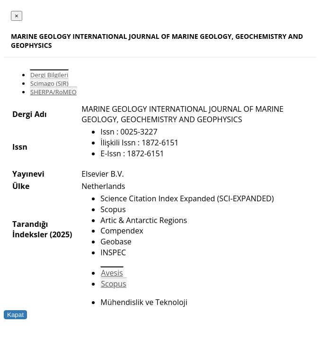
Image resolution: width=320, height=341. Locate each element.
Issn (19, 147)
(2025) (61, 234)
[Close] (16, 16)
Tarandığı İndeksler (30, 229)
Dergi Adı (29, 114)
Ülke (20, 186)
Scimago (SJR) (49, 83)
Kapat (15, 314)
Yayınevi (28, 174)
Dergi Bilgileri (49, 75)
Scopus (113, 283)
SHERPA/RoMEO (53, 92)
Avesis (112, 273)
